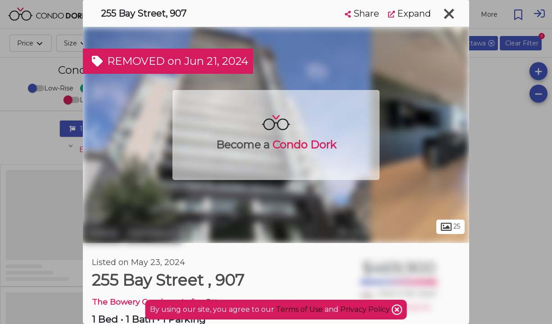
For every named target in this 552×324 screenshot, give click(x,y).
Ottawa (102, 233)
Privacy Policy (366, 309)
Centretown (153, 233)
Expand (409, 13)
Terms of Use (299, 309)
